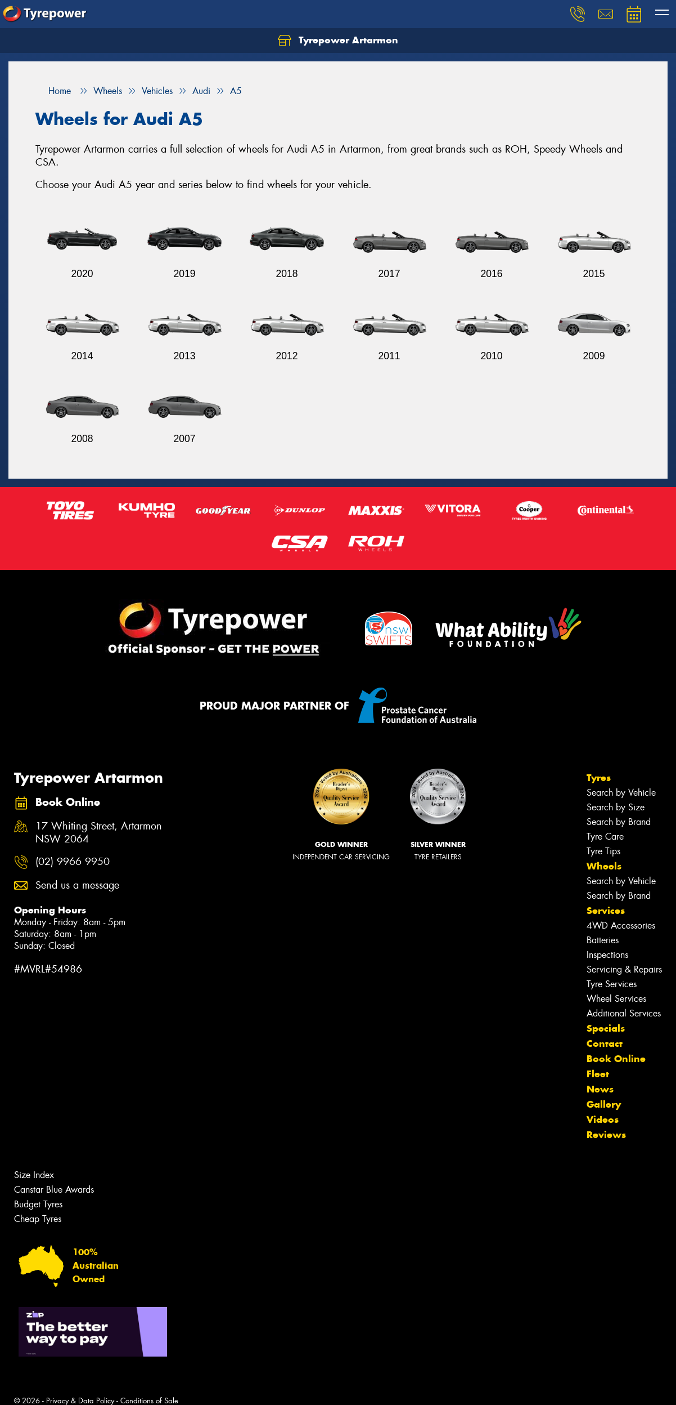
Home (53, 91)
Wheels (604, 866)
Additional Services (624, 1013)
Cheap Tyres (37, 1219)
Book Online (616, 1058)
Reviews (606, 1135)
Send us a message (77, 885)
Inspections (607, 955)
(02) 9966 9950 (72, 861)
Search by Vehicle (621, 793)
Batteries (603, 940)
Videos (603, 1119)
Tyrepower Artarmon (338, 40)
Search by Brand (619, 822)
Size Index (34, 1175)
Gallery (604, 1104)
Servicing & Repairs (624, 969)
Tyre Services (612, 984)
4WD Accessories (621, 925)
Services (606, 910)
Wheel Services (616, 999)
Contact (605, 1043)
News (600, 1089)
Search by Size (616, 807)
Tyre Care (605, 836)
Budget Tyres (38, 1204)
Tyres (599, 777)
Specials (606, 1028)
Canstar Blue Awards (54, 1190)
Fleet (598, 1074)
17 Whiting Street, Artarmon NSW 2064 (98, 833)
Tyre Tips (603, 851)
